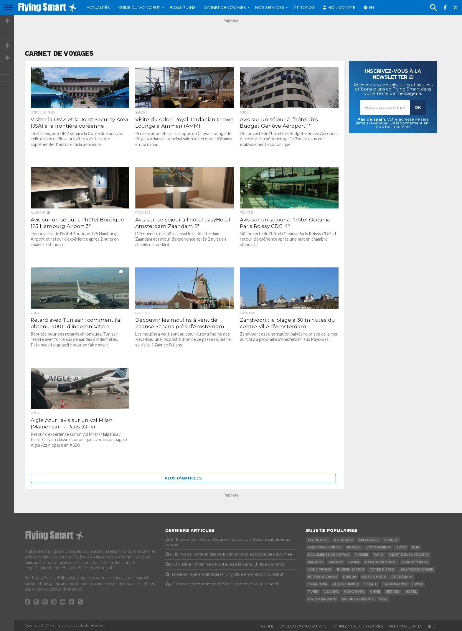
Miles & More (374, 577)
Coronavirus (378, 547)
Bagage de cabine (416, 569)
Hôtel (411, 592)
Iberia (354, 562)
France (354, 547)
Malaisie (315, 562)
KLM (415, 547)
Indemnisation (350, 569)
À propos (304, 7)
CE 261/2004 (401, 577)
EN (371, 7)
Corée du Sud (382, 569)
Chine (375, 592)
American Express (324, 547)
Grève (417, 584)
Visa (383, 599)
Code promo (319, 569)
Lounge (391, 540)
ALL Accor (343, 540)
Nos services (269, 7)
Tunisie (361, 555)
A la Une (331, 592)
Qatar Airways (322, 599)
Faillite (336, 562)
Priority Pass (415, 562)
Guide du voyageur (139, 7)
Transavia (317, 584)
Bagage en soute (381, 562)
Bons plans (183, 7)
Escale (370, 584)
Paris (379, 555)
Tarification (395, 584)
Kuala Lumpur (346, 584)
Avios (401, 547)
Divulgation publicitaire (303, 626)
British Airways (322, 577)
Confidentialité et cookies (358, 626)
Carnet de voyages (225, 7)
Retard (393, 592)
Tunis (313, 592)
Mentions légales (405, 626)
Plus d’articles (183, 478)
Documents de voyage (328, 555)
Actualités (98, 7)
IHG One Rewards (358, 599)
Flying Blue (318, 540)
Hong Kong (354, 592)
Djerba (349, 577)
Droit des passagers (409, 555)
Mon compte (341, 7)
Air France (369, 540)
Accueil (267, 626)
